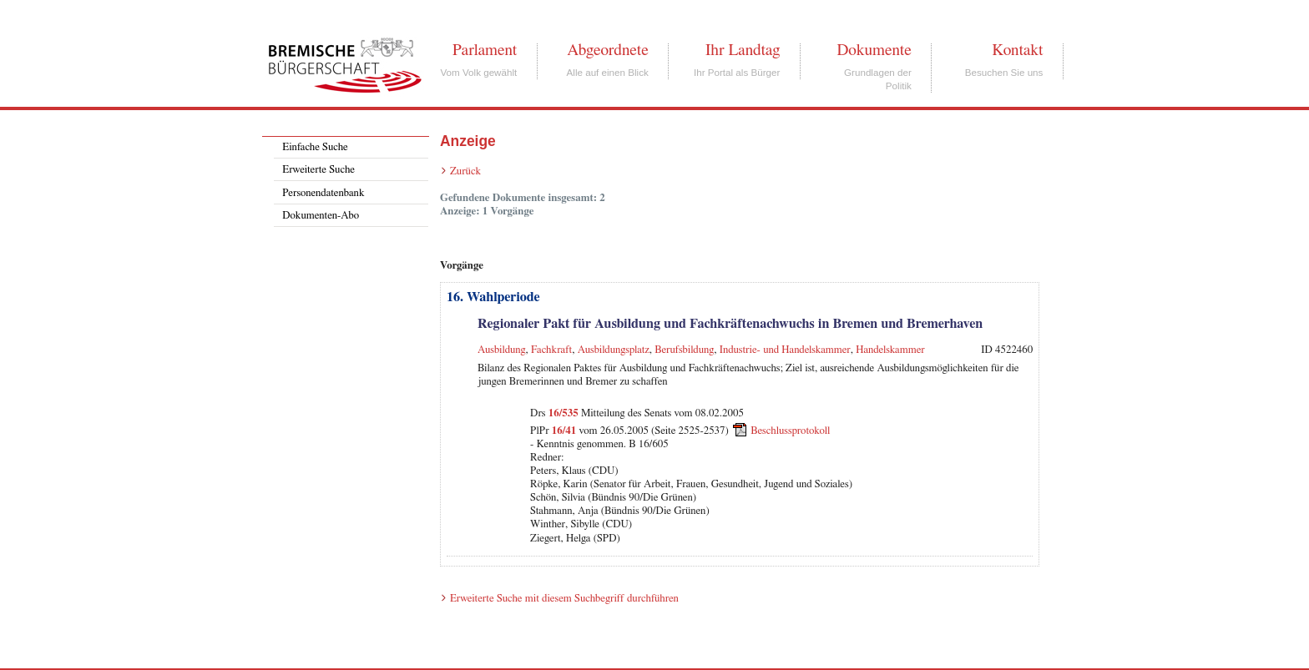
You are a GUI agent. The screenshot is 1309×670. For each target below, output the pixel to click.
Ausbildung (502, 350)
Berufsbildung (684, 350)
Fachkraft (551, 350)
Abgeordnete (608, 50)
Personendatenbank (323, 193)
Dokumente (873, 50)
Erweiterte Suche (318, 169)
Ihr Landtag (742, 50)
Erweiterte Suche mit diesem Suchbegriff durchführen (564, 598)
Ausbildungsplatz (613, 350)
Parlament (484, 50)
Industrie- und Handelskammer (785, 350)
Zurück (465, 171)
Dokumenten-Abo (320, 215)
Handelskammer (890, 350)
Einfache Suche (314, 147)
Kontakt (1017, 50)
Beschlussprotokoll (790, 430)
